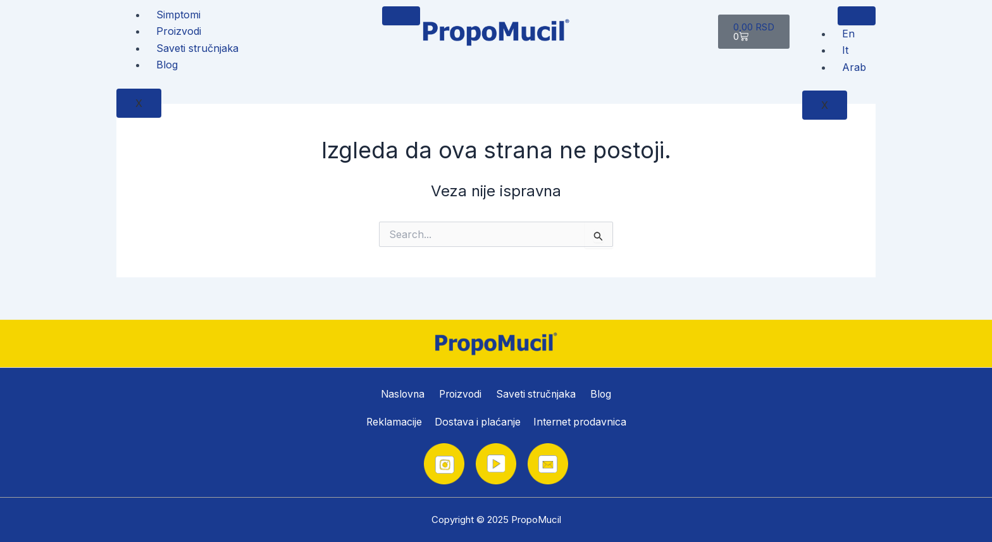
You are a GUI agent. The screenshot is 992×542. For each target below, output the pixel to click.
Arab (854, 67)
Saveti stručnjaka (197, 48)
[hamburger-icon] (401, 15)
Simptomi (178, 14)
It (845, 50)
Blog (167, 64)
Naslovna (403, 393)
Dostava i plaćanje (477, 422)
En (848, 33)
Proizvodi (178, 31)
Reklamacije (392, 422)
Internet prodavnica (580, 422)
